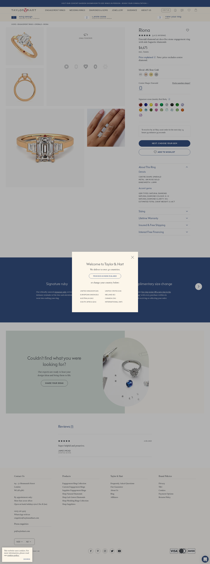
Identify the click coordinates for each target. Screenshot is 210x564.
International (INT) (113, 302)
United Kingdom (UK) (89, 291)
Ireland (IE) (110, 295)
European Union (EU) (89, 295)
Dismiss (27, 559)
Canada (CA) (110, 298)
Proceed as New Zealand (105, 276)
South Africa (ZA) (88, 302)
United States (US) (113, 291)
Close (132, 257)
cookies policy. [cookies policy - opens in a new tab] (13, 555)
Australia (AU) (86, 298)
